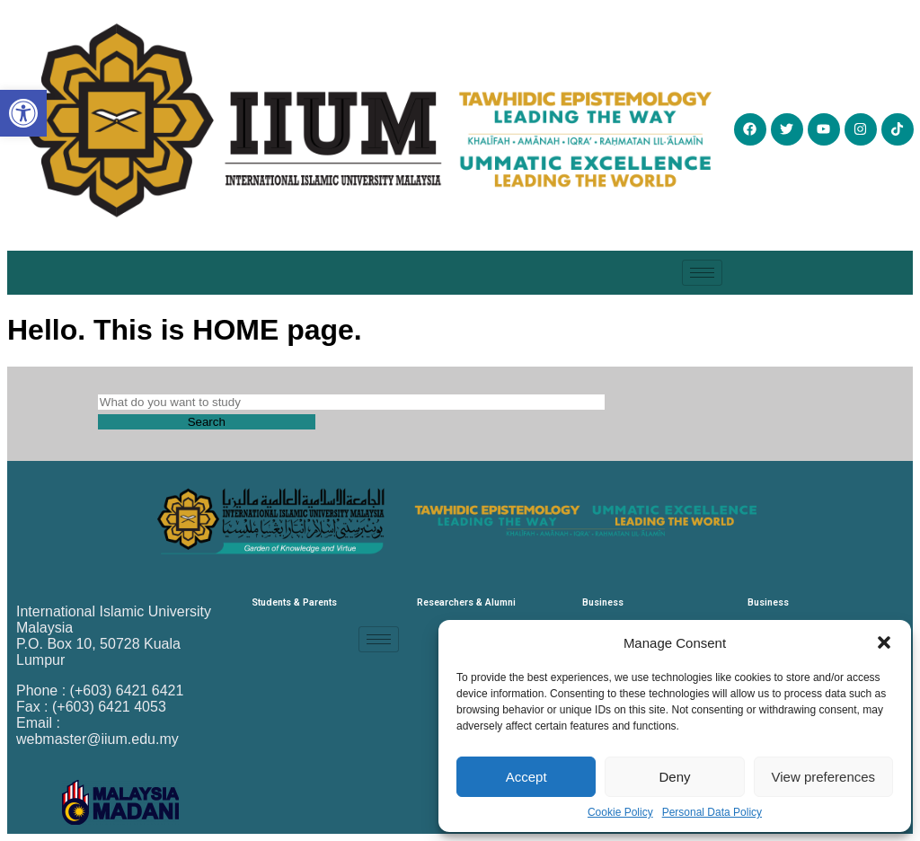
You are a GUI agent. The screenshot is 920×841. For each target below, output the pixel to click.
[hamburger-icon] (702, 273)
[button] (884, 642)
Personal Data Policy (712, 812)
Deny (674, 776)
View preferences (824, 776)
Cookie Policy (620, 812)
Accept (526, 776)
